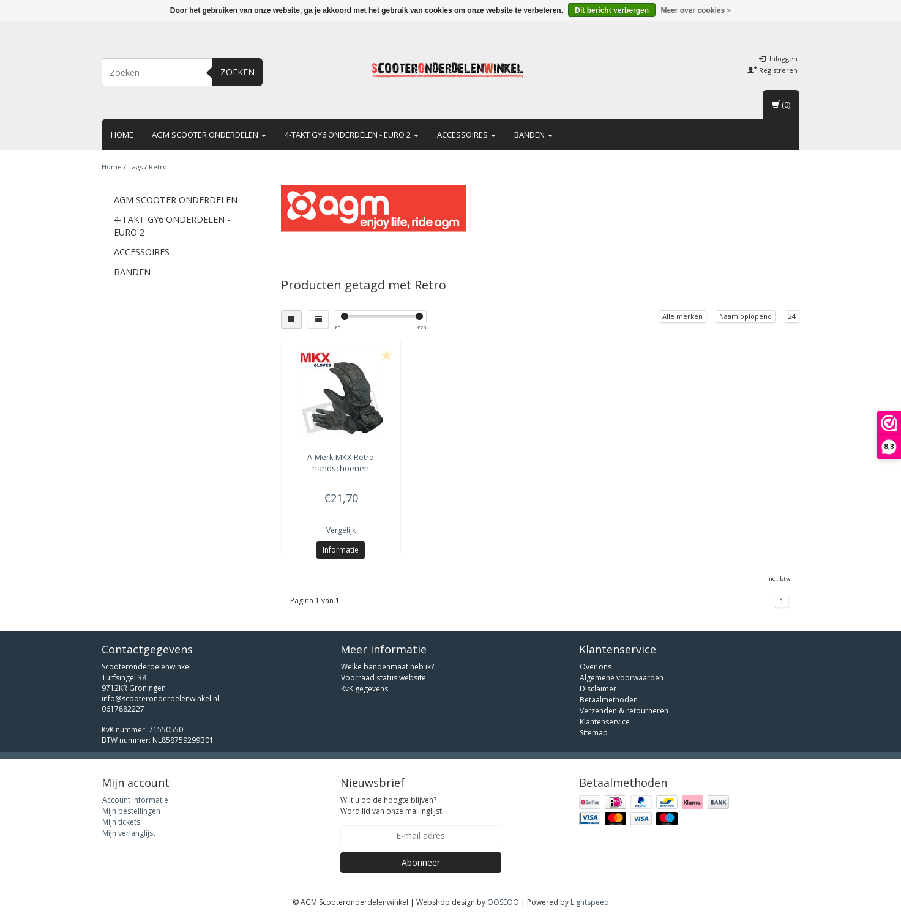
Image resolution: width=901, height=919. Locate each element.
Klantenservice (605, 721)
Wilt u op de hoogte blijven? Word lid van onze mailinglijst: (392, 805)
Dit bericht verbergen (612, 10)
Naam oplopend (745, 316)
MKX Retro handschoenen (340, 463)
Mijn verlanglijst (128, 833)
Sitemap (594, 732)
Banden (533, 134)
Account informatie (135, 800)
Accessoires (466, 134)
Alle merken (682, 316)
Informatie (341, 550)
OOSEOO (503, 902)
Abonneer (421, 862)
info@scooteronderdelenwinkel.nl (160, 698)
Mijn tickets (121, 822)
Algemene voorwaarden (622, 677)
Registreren (772, 70)
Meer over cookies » (695, 10)
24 (792, 316)
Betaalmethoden (609, 699)
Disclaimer (598, 688)
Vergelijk (341, 530)
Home (122, 134)
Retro (158, 166)
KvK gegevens (364, 688)
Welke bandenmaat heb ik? (387, 666)
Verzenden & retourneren (624, 710)
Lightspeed (589, 902)
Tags (135, 166)
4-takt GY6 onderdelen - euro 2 (352, 134)
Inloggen (778, 58)
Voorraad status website (383, 677)
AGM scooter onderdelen (209, 134)
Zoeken (237, 72)
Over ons (595, 666)
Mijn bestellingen (131, 811)
